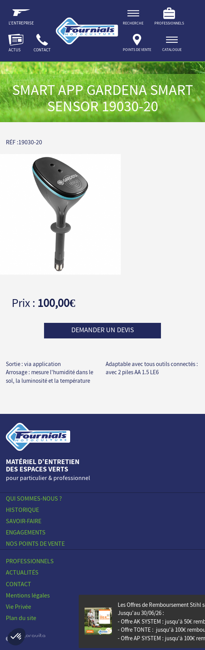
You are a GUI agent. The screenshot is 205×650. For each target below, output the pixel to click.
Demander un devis (102, 329)
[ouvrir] (172, 44)
